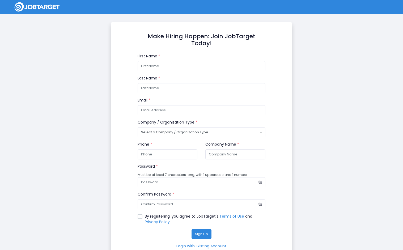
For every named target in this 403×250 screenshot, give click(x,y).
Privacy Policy (157, 221)
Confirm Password (156, 194)
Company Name (222, 144)
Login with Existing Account (201, 246)
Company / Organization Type (167, 122)
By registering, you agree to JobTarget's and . (198, 219)
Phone (145, 144)
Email (144, 100)
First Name (149, 56)
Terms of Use (231, 216)
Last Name (149, 78)
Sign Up (201, 233)
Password (148, 166)
